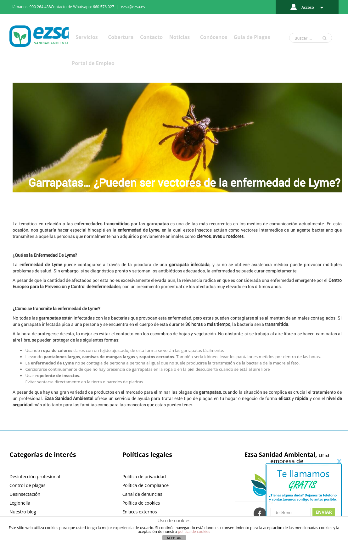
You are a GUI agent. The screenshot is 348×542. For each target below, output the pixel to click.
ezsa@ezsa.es (133, 6)
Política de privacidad (144, 476)
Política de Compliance (145, 485)
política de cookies (194, 531)
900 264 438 (40, 6)
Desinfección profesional (34, 476)
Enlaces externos (139, 512)
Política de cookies (141, 503)
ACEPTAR (174, 537)
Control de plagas (27, 485)
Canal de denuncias (142, 494)
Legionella (19, 503)
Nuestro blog (22, 512)
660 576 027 (103, 6)
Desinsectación (24, 494)
